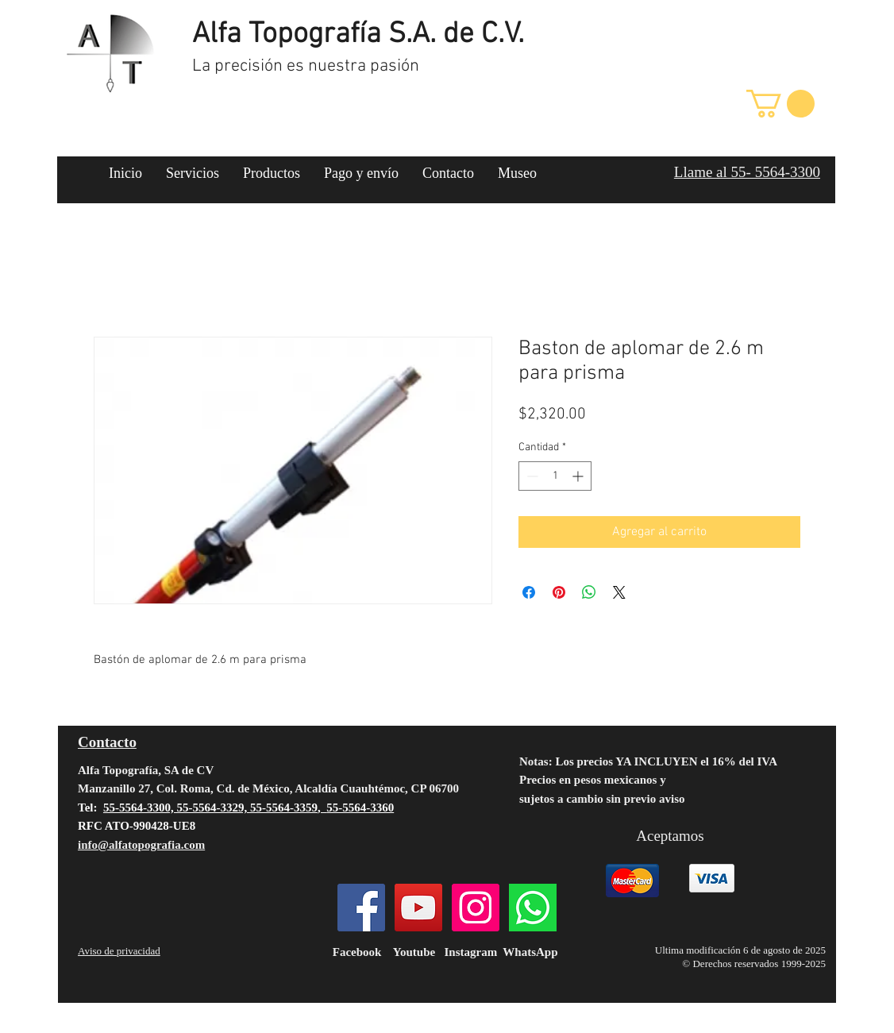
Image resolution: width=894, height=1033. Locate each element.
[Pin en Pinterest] (558, 592)
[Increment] (579, 476)
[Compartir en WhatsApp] (589, 592)
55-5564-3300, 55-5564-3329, (176, 807)
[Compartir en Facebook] (528, 592)
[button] (780, 104)
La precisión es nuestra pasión (305, 66)
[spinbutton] (555, 476)
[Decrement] (531, 476)
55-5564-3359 (284, 807)
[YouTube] (418, 907)
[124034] (533, 907)
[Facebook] (361, 907)
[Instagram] (475, 907)
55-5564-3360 (360, 807)
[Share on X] (619, 592)
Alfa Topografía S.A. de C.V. (358, 34)
